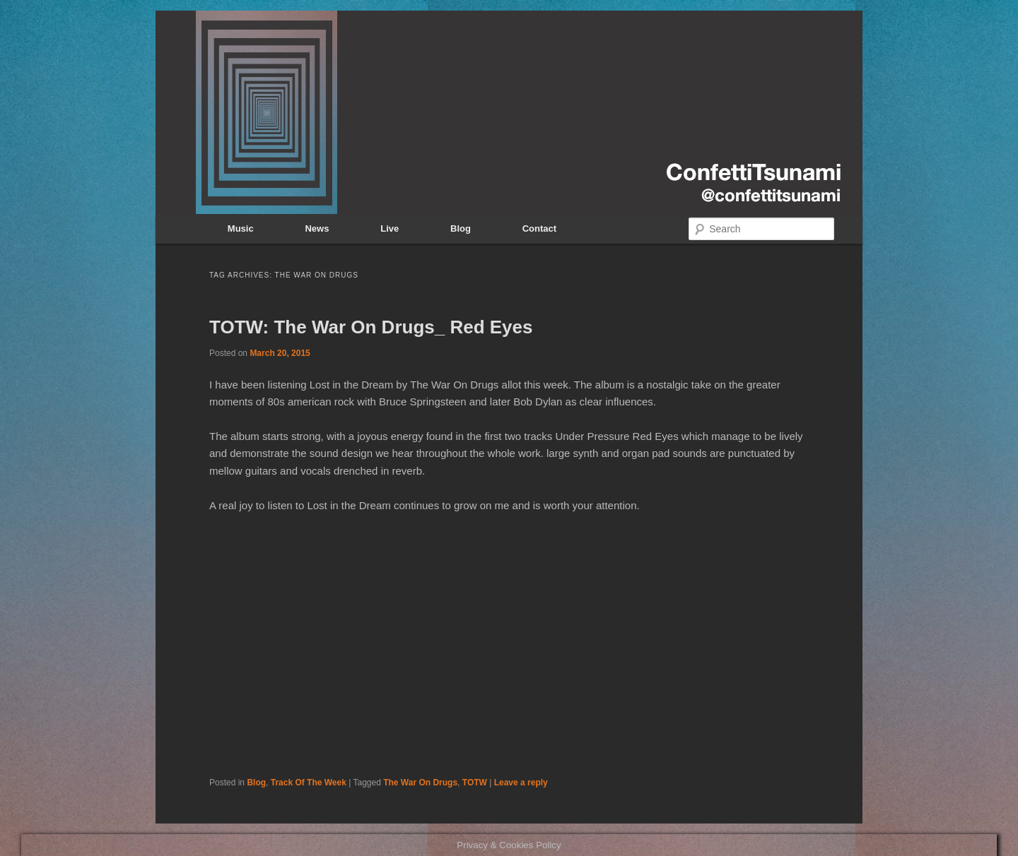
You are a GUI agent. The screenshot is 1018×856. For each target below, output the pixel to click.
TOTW (474, 782)
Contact (539, 228)
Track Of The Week (308, 782)
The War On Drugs (420, 782)
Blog (460, 228)
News (317, 228)
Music (241, 228)
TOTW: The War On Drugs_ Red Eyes (371, 327)
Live (389, 228)
